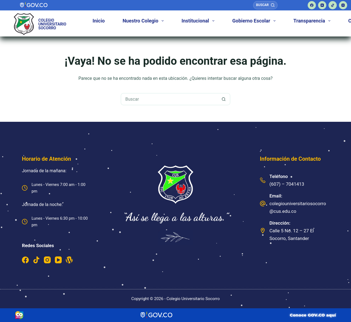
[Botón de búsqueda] (223, 99)
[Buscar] (265, 5)
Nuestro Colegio (144, 21)
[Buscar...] (169, 99)
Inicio (99, 21)
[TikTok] (333, 5)
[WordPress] (69, 259)
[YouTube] (322, 5)
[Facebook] (312, 5)
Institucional (199, 21)
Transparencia (313, 21)
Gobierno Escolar (255, 21)
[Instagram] (343, 5)
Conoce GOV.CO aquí (313, 315)
